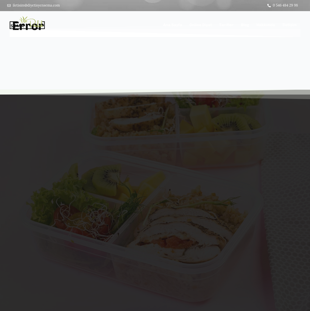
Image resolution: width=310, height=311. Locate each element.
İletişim (289, 25)
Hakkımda (265, 25)
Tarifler (226, 25)
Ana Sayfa (172, 25)
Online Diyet (200, 25)
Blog (245, 25)
